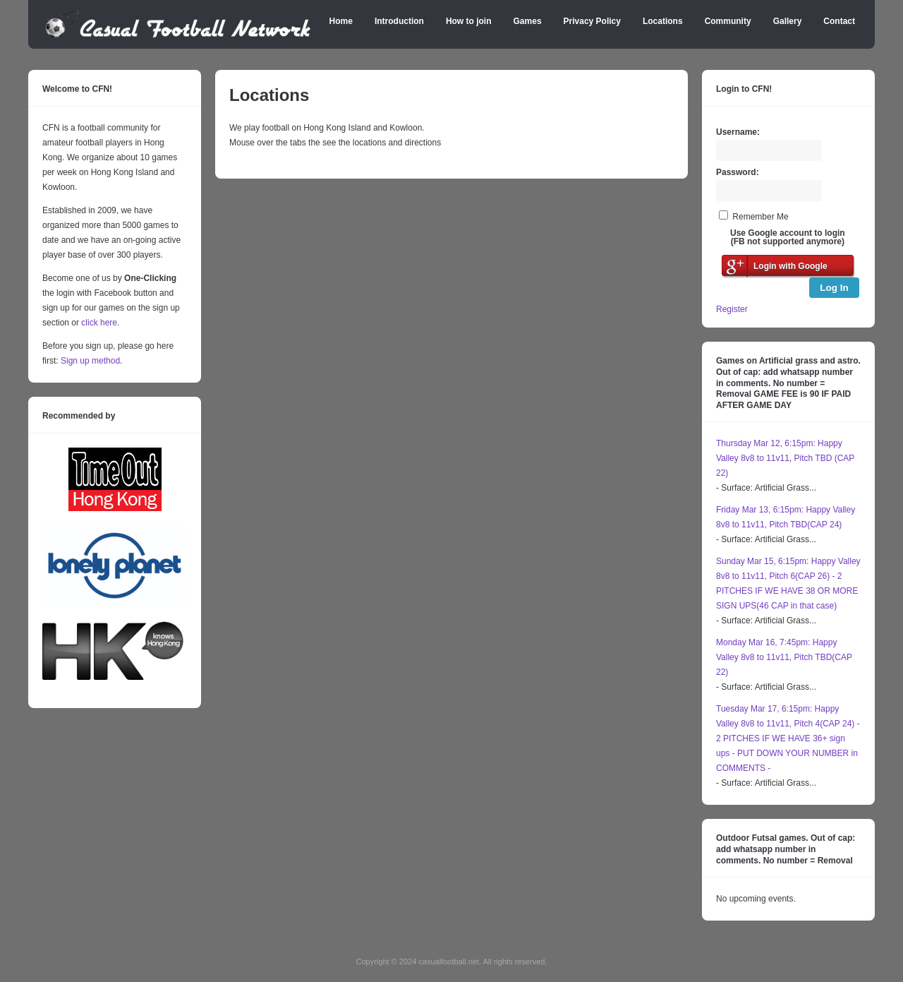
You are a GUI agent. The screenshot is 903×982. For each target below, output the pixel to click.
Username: (738, 132)
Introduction (399, 21)
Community (728, 21)
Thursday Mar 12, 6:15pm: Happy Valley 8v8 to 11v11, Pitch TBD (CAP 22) (785, 458)
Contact (839, 21)
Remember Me (760, 216)
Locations (663, 21)
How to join (469, 21)
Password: (737, 172)
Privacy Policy (592, 21)
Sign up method (89, 361)
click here (99, 323)
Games (528, 21)
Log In (834, 287)
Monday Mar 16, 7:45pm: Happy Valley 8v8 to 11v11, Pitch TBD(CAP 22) (784, 657)
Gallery (787, 21)
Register (732, 309)
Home (341, 21)
